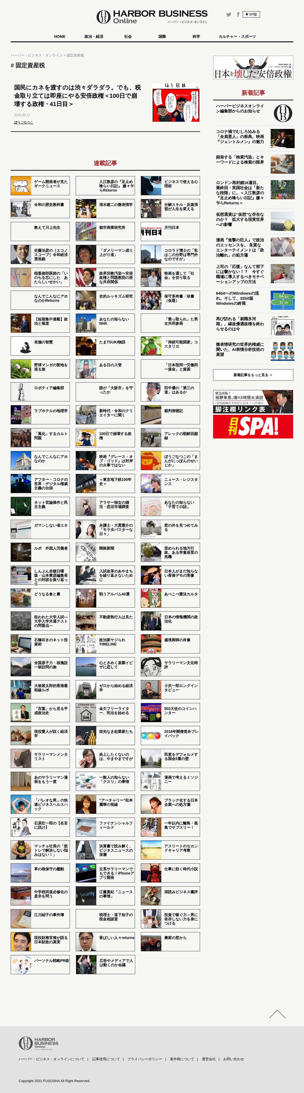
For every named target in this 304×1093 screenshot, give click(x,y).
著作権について (182, 1059)
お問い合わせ (233, 1059)
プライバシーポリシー (144, 1059)
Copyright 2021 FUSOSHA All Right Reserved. (54, 1081)
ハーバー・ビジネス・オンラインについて (52, 1059)
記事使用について (106, 1059)
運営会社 (209, 1059)
